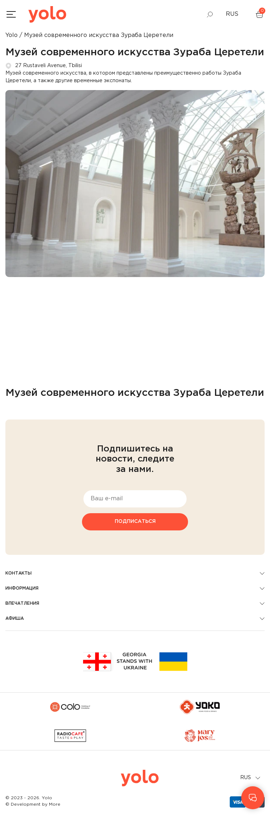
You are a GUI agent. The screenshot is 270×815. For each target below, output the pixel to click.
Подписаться (135, 521)
